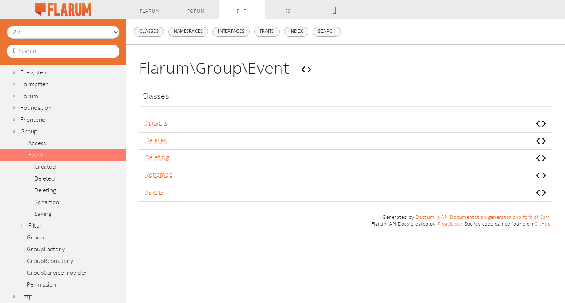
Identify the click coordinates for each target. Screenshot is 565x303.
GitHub (542, 224)
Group (29, 131)
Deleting (45, 190)
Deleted (44, 178)
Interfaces (231, 31)
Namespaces (188, 31)
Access (37, 143)
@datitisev (449, 224)
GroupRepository (50, 261)
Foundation (36, 108)
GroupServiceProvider (57, 273)
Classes (149, 31)
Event (35, 155)
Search (327, 31)
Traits (267, 31)
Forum (29, 96)
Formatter (34, 84)
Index (296, 31)
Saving (43, 214)
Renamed (47, 202)
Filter (35, 226)
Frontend (33, 120)
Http (26, 296)
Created (45, 167)
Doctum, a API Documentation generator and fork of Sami (483, 217)
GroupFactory (46, 249)
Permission (41, 285)
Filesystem (34, 72)
